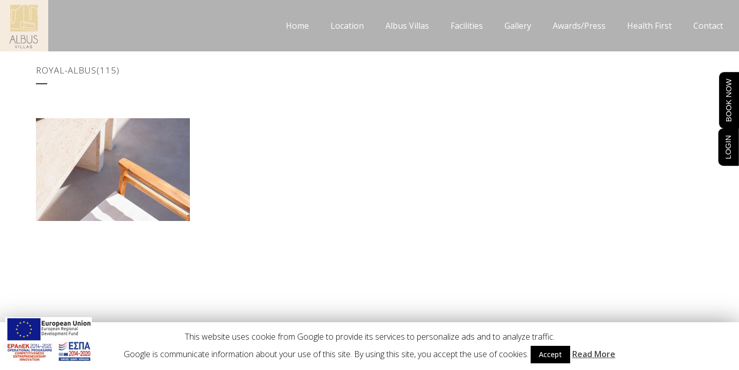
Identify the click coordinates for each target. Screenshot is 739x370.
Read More (593, 354)
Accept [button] (550, 354)
